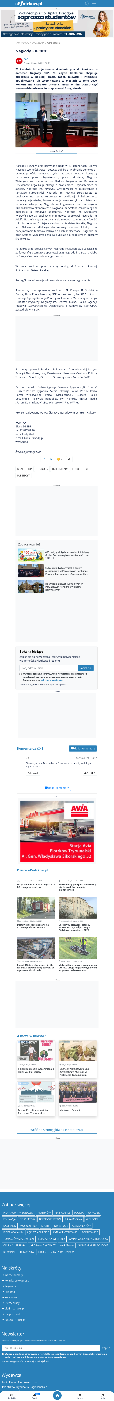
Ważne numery (14, 1275)
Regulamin (11, 1286)
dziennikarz (60, 469)
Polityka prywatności (17, 1280)
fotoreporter (81, 469)
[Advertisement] (56, 339)
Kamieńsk (9, 1226)
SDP (29, 469)
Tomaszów (27, 1252)
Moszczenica (28, 1226)
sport (45, 1226)
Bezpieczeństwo (50, 1219)
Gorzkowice (89, 1232)
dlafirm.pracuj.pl (14, 1308)
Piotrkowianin (13, 1232)
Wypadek (94, 1212)
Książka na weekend (51, 1239)
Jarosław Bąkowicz (43, 1245)
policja (79, 1212)
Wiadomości (54, 43)
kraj (20, 469)
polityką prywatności (51, 680)
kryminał (9, 1252)
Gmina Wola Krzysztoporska (88, 1239)
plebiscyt (23, 475)
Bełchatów (27, 1219)
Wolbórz (92, 1219)
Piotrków (44, 1212)
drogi (42, 1252)
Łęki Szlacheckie (38, 1232)
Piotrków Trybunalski (18, 1212)
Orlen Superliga (14, 1245)
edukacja (9, 1219)
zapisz (106, 1348)
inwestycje (60, 1226)
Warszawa (67, 1245)
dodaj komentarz (83, 748)
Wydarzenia (38, 43)
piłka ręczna (73, 1219)
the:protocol (12, 1314)
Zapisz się (85, 668)
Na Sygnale (62, 1212)
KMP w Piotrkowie (65, 1232)
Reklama (10, 1292)
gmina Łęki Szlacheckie (93, 1245)
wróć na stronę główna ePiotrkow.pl (57, 1130)
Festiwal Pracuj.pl (15, 1319)
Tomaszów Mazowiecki (18, 1239)
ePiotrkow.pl (22, 43)
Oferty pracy (12, 1303)
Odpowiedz (33, 773)
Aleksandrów (81, 1226)
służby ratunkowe (63, 1252)
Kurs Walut (11, 1297)
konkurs (42, 469)
